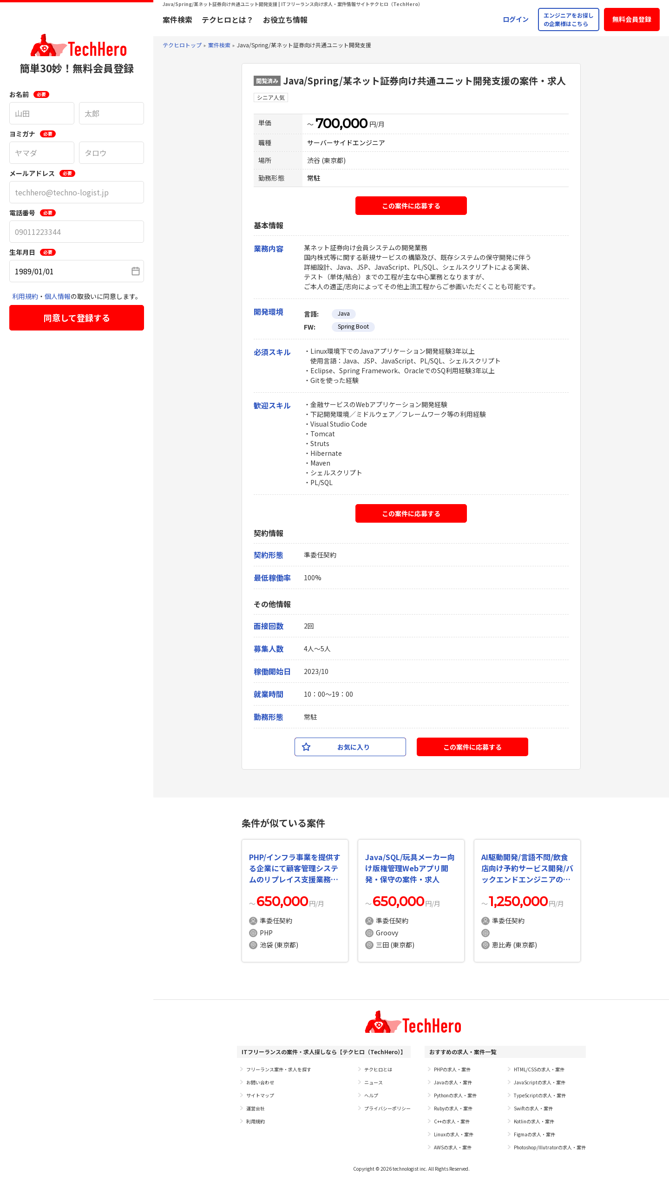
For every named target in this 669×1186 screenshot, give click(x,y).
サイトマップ (260, 1095)
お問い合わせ (260, 1082)
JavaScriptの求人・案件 (539, 1082)
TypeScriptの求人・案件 (540, 1095)
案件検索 (177, 19)
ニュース (373, 1082)
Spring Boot (353, 326)
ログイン (516, 19)
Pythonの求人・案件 (455, 1095)
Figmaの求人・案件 (534, 1134)
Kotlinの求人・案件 (534, 1121)
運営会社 (255, 1108)
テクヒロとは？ (228, 19)
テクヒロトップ (182, 45)
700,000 (341, 123)
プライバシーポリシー (387, 1108)
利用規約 (25, 296)
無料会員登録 (631, 19)
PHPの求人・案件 (452, 1069)
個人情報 (58, 296)
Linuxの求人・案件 (453, 1134)
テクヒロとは (378, 1069)
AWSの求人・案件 (453, 1147)
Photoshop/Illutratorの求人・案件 (550, 1147)
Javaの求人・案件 (453, 1082)
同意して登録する (77, 317)
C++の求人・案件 (452, 1121)
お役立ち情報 (285, 19)
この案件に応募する (411, 205)
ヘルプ (371, 1095)
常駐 (313, 177)
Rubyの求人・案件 (453, 1108)
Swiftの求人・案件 (533, 1108)
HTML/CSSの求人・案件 (539, 1069)
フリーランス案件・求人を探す (278, 1069)
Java (344, 313)
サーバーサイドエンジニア (346, 142)
